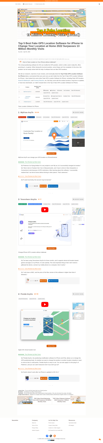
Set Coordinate (67, 90)
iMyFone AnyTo (27, 91)
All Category (71, 425)
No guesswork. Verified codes (51, 0)
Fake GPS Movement (75, 90)
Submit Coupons (35, 430)
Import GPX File (47, 92)
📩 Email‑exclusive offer (39, 4)
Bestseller (46, 90)
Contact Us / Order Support (54, 427)
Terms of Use (35, 425)
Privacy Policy (35, 427)
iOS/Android (59, 90)
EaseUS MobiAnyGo (24, 80)
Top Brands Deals (72, 422)
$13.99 (37, 112)
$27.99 (36, 294)
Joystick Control (55, 92)
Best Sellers (18, 4)
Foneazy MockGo (39, 80)
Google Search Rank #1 (56, 96)
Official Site (51, 153)
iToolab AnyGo (27, 101)
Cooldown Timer (66, 96)
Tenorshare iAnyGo (27, 97)
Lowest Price (46, 96)
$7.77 (39, 199)
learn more (67, 59)
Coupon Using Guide (52, 425)
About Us (34, 422)
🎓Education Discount (27, 4)
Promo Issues (51, 422)
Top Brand (52, 90)
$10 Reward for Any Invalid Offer (55, 430)
